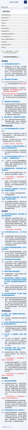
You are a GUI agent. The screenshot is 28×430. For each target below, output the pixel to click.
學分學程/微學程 (9, 51)
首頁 (2, 51)
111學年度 (16, 51)
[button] (14, 15)
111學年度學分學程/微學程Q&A (10, 52)
